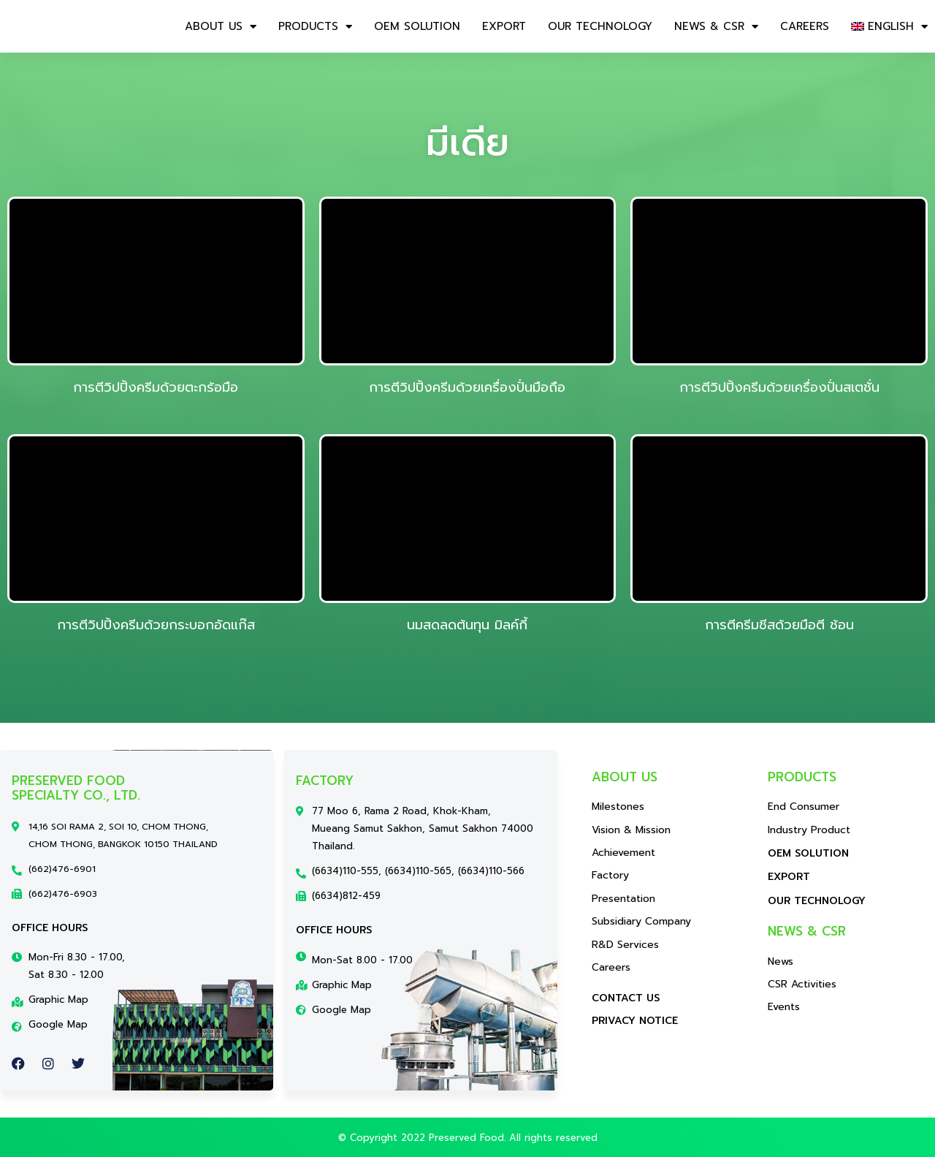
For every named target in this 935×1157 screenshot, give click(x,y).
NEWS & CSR (716, 26)
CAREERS (804, 26)
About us (220, 26)
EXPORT (504, 26)
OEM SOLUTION (417, 26)
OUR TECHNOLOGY (600, 26)
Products (315, 26)
